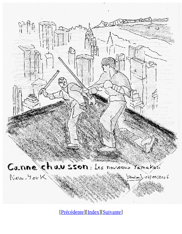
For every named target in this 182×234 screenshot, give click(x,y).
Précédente (72, 212)
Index (93, 212)
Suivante (112, 212)
